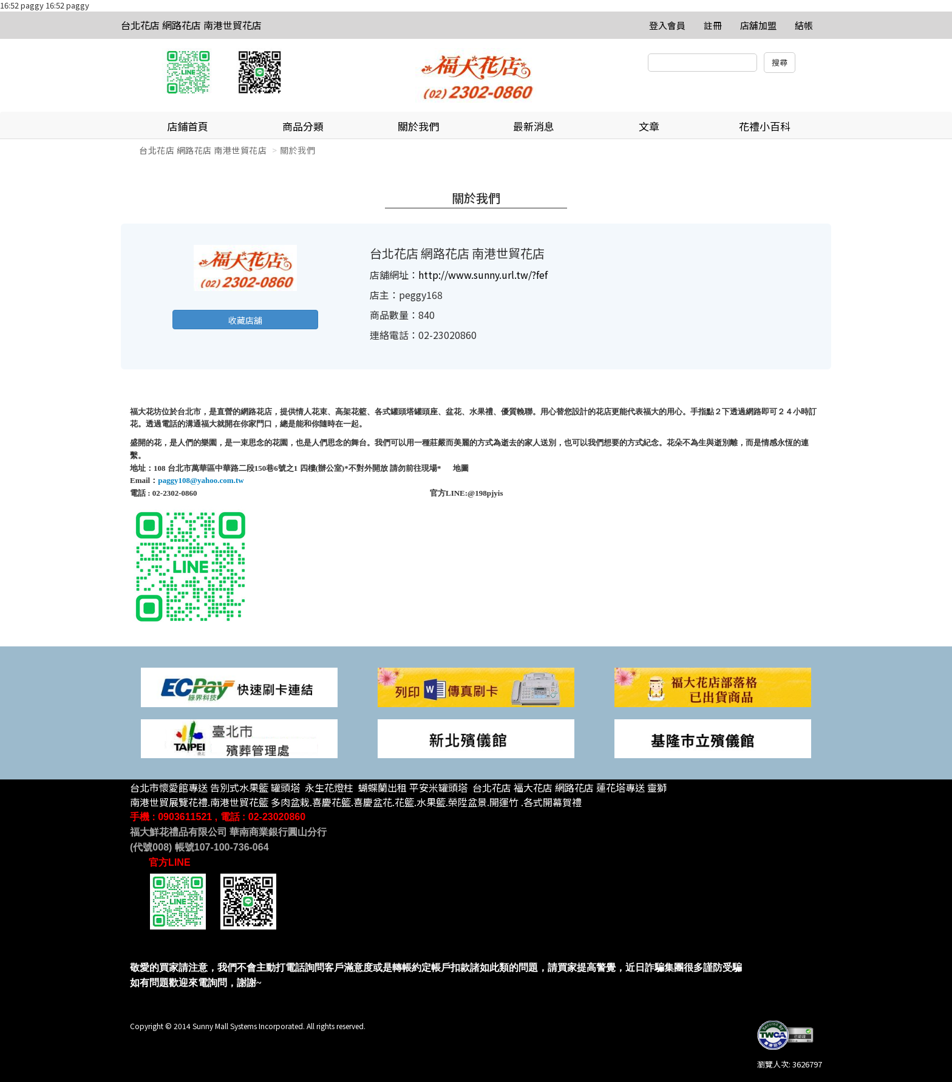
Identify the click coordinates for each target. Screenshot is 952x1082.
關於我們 (418, 126)
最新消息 (533, 126)
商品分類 (303, 126)
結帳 (804, 25)
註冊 (713, 25)
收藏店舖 (245, 320)
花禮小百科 (764, 126)
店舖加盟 (758, 25)
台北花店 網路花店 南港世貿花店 (191, 25)
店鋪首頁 (187, 126)
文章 (649, 126)
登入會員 (667, 25)
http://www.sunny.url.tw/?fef (483, 274)
